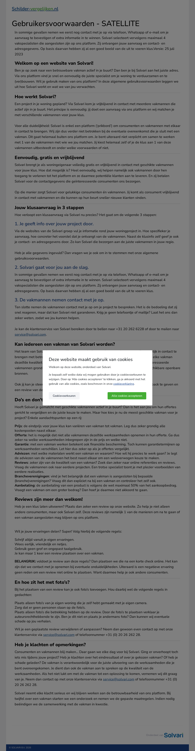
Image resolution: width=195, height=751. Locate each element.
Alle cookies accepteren (127, 396)
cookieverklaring (123, 384)
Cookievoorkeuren (64, 396)
